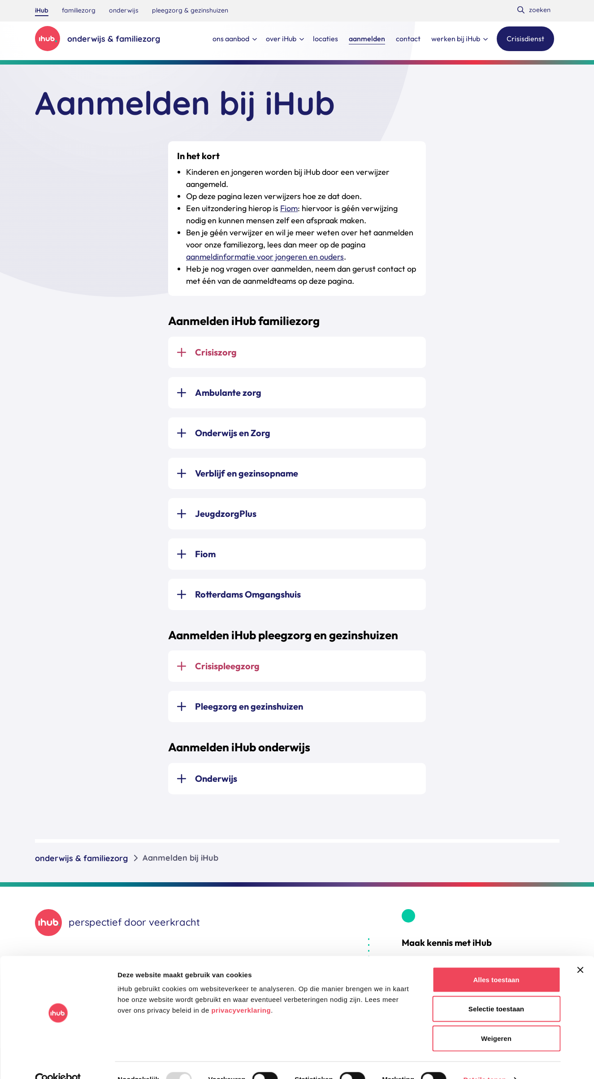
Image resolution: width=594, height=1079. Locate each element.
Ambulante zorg (228, 392)
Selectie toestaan (496, 991)
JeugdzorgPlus (225, 513)
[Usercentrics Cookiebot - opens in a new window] (58, 1061)
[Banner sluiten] (580, 952)
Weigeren (496, 1020)
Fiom (289, 208)
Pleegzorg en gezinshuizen (249, 706)
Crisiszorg (216, 352)
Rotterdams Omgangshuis (248, 594)
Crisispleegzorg (227, 666)
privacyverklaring (241, 992)
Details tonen (484, 1061)
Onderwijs (216, 778)
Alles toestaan (496, 961)
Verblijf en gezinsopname (246, 473)
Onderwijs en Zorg (232, 432)
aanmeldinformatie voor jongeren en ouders (265, 256)
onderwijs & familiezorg (81, 858)
